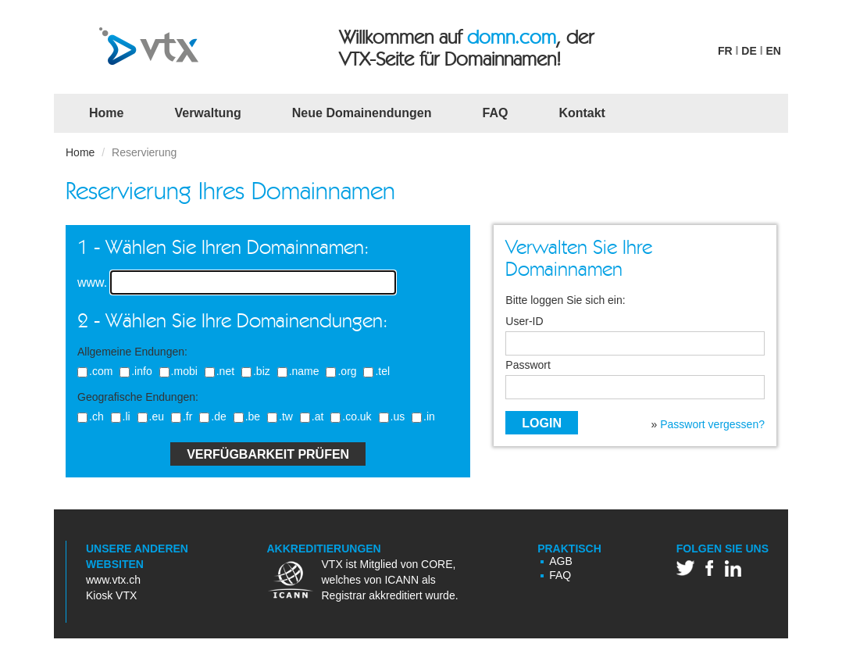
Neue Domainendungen (362, 113)
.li (118, 416)
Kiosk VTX (111, 595)
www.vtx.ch (113, 580)
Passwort (528, 365)
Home (112, 112)
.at (310, 416)
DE (748, 51)
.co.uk (348, 416)
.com (92, 371)
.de (210, 416)
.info (134, 371)
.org (339, 371)
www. (92, 282)
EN (772, 51)
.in (421, 416)
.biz (253, 371)
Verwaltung (207, 113)
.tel (374, 371)
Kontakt (581, 113)
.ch (88, 416)
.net (217, 371)
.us (390, 416)
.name (296, 371)
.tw (278, 416)
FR (725, 51)
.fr (179, 416)
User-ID (524, 321)
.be (245, 416)
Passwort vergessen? (712, 424)
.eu (149, 416)
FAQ (495, 113)
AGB (561, 561)
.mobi (176, 371)
